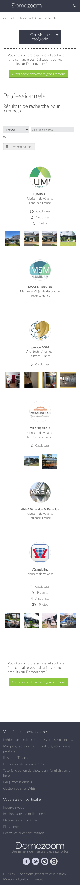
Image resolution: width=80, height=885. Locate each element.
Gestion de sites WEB (19, 788)
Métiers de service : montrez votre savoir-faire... (38, 739)
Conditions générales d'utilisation (42, 874)
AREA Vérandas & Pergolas (40, 509)
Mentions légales (16, 879)
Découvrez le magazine (20, 820)
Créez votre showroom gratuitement (38, 74)
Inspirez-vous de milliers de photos (28, 813)
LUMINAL (40, 194)
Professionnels (25, 18)
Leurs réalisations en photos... (24, 764)
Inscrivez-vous (13, 807)
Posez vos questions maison (23, 833)
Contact (39, 879)
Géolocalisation (18, 147)
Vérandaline (40, 569)
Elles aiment (12, 826)
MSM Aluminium (40, 287)
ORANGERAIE (40, 428)
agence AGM (40, 347)
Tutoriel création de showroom (25, 770)
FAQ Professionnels (17, 782)
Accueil (7, 18)
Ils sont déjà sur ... (16, 757)
